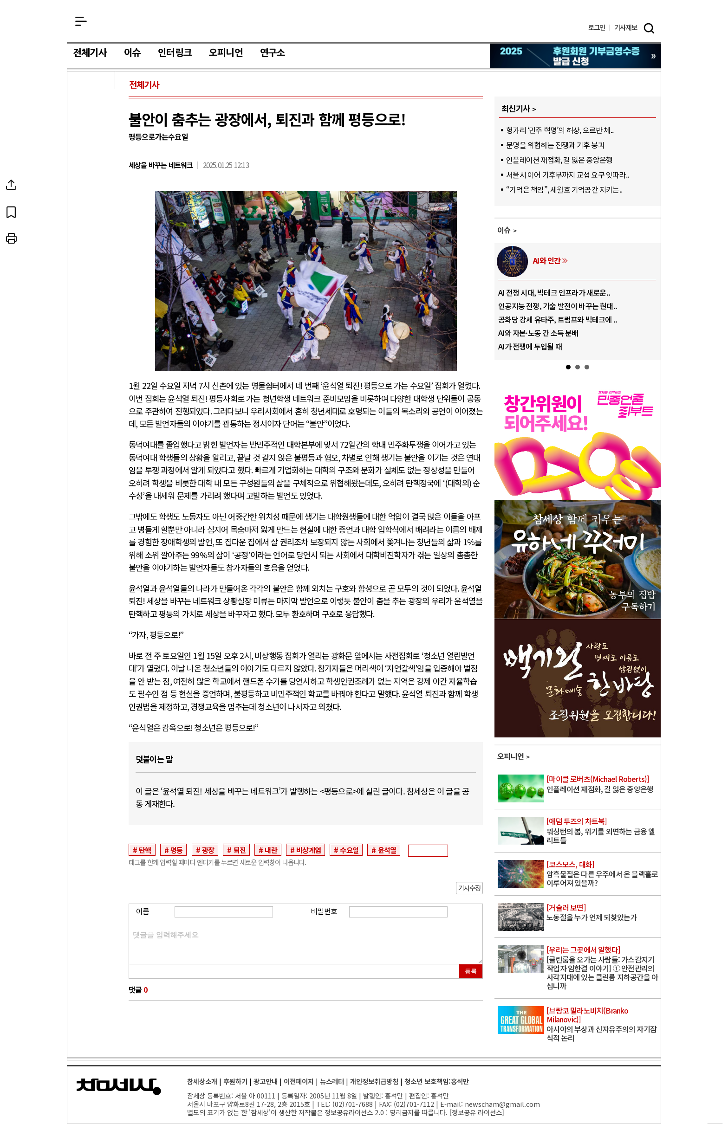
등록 (471, 971)
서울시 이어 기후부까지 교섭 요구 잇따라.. (567, 174)
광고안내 (266, 1081)
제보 (625, 28)
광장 (208, 850)
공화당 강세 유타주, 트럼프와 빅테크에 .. (557, 319)
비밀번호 (324, 911)
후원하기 (235, 1081)
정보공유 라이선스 (477, 1112)
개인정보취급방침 (374, 1081)
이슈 (132, 53)
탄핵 (145, 850)
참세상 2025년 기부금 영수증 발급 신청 (576, 56)
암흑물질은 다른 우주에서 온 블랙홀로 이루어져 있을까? (602, 874)
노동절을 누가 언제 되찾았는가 (602, 913)
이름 (142, 911)
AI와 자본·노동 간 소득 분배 (538, 332)
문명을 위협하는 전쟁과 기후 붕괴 (555, 144)
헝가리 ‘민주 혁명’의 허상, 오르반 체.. (559, 130)
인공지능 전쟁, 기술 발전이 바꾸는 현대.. (557, 305)
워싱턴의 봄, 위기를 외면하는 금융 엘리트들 (602, 831)
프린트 (92, 238)
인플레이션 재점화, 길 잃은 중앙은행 (559, 159)
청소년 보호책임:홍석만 (436, 1081)
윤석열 (387, 850)
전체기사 (90, 53)
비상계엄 (308, 850)
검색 (649, 28)
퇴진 (240, 850)
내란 (271, 850)
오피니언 (226, 53)
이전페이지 (299, 1081)
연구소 (273, 53)
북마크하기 (92, 211)
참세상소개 (202, 1081)
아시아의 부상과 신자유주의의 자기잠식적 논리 (602, 1025)
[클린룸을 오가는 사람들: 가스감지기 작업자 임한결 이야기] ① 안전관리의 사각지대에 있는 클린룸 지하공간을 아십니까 (602, 968)
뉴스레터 (332, 1081)
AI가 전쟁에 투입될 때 (530, 346)
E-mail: (451, 1104)
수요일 (349, 850)
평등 (176, 850)
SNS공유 (92, 185)
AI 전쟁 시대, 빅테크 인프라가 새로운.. (554, 292)
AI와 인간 (546, 260)
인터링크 (175, 53)
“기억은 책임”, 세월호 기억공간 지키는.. (564, 189)
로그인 (596, 28)
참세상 (364, 23)
